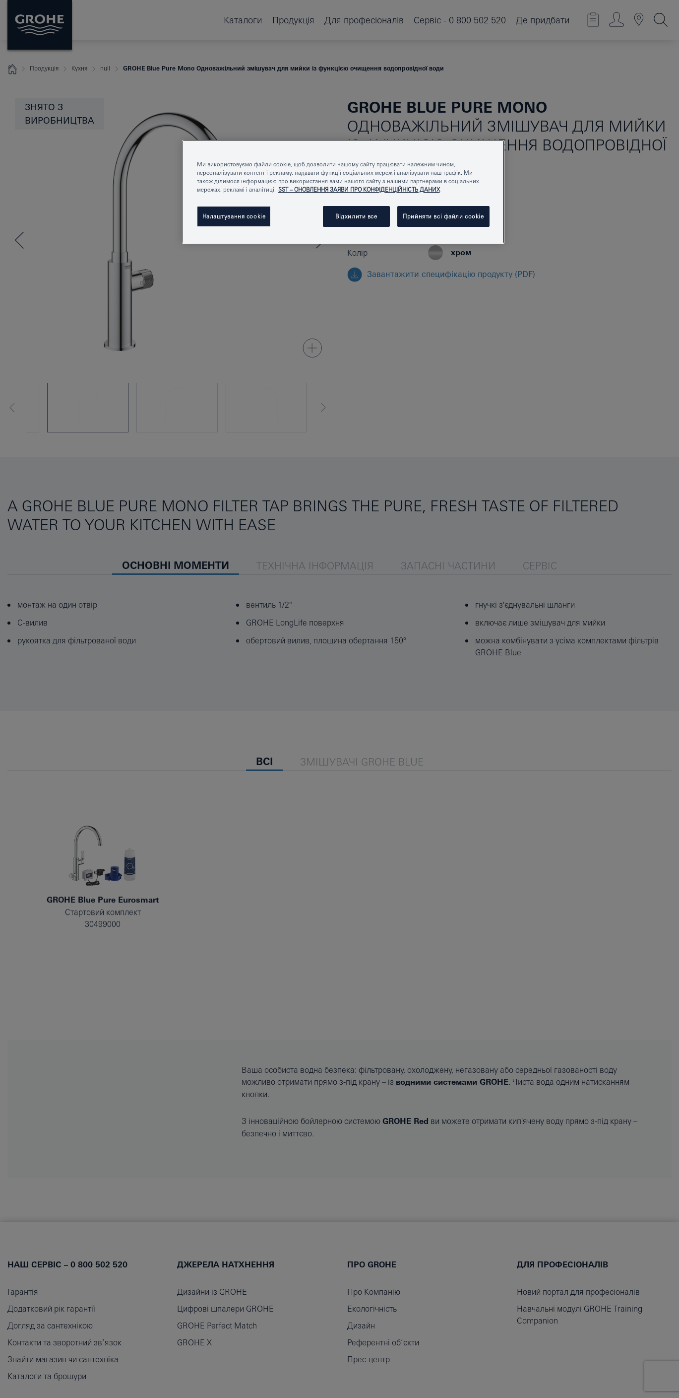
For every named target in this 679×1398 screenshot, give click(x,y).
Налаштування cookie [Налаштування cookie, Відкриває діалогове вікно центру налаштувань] (234, 216)
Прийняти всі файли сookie (443, 216)
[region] (343, 192)
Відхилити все (356, 216)
